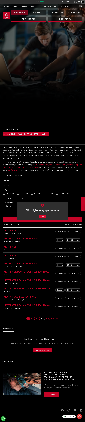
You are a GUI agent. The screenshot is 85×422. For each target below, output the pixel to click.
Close (42, 216)
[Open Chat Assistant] (79, 416)
